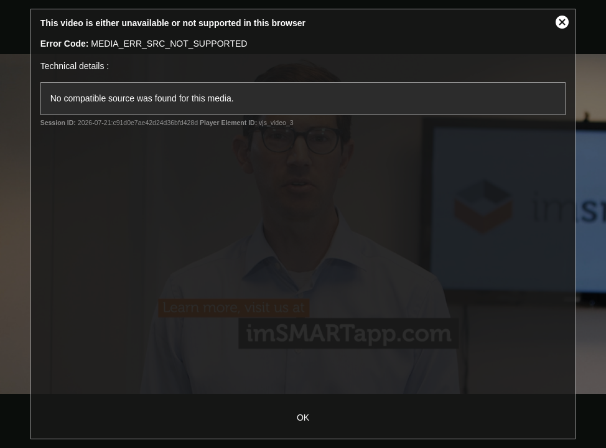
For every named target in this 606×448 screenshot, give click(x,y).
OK (303, 417)
